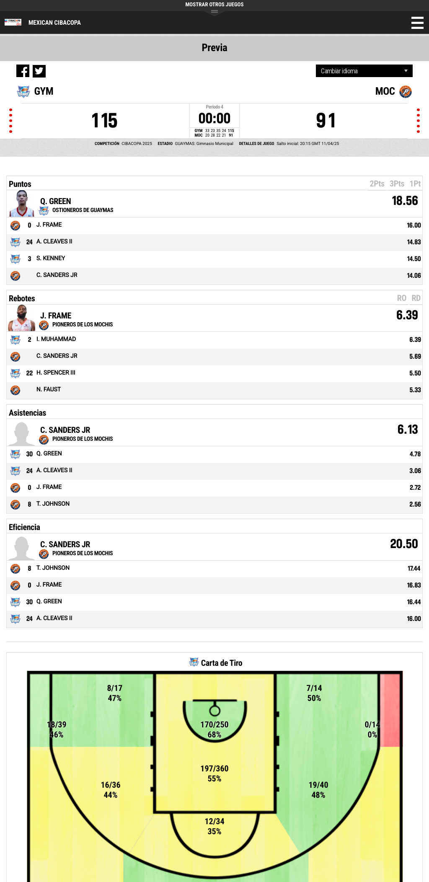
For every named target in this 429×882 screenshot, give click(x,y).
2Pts (377, 183)
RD (416, 298)
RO (401, 298)
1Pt (415, 183)
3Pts (397, 183)
